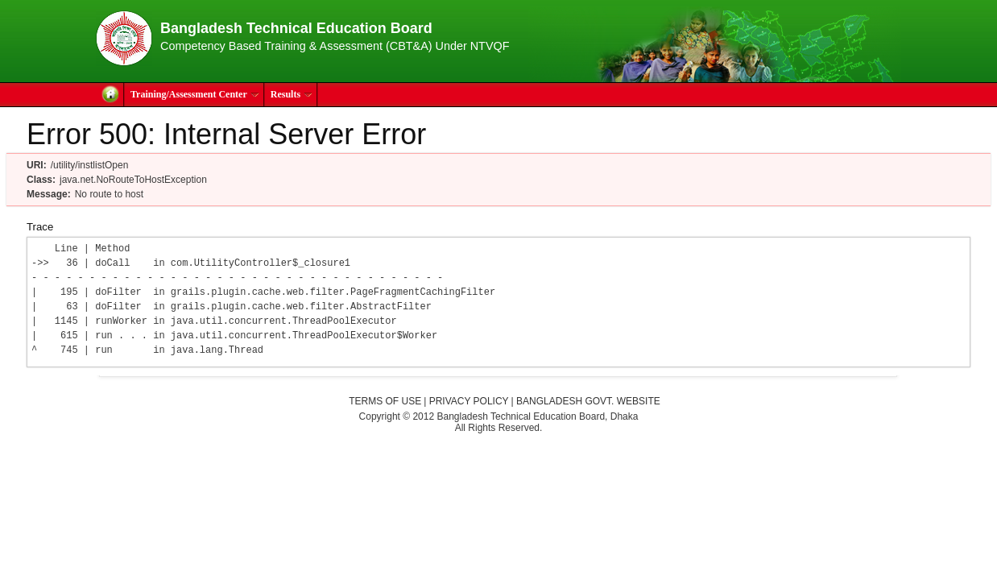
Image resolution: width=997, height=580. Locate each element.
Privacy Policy (469, 401)
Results (291, 94)
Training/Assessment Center (194, 94)
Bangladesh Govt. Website (588, 401)
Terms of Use (385, 401)
